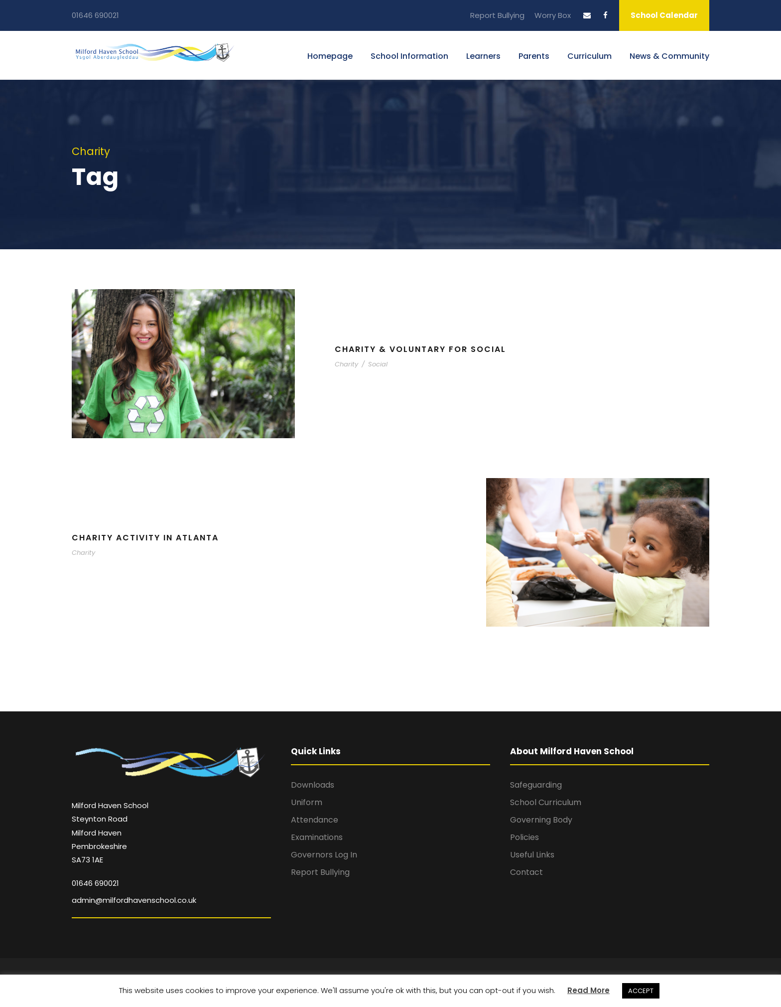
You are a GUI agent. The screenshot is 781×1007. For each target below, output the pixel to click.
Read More (588, 990)
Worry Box (552, 15)
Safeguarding (536, 785)
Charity (346, 364)
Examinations (317, 837)
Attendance (314, 820)
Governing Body (541, 820)
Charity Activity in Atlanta (145, 537)
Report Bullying (497, 15)
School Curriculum (545, 802)
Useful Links (532, 854)
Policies (524, 837)
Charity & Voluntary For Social (420, 349)
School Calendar (664, 15)
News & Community (669, 56)
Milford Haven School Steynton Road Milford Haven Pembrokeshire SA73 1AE (110, 832)
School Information (409, 56)
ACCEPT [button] (640, 991)
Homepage (330, 56)
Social (378, 364)
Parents (534, 56)
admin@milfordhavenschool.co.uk (134, 900)
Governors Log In (324, 854)
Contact (526, 872)
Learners (483, 56)
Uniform (306, 802)
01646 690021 (95, 15)
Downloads (312, 785)
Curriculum (589, 56)
